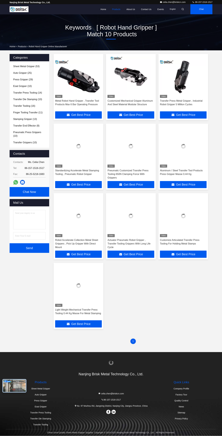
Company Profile (181, 389)
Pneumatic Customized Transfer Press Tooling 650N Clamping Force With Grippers (127, 174)
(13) (25, 119)
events (159, 9)
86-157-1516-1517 (202, 2)
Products (115, 9)
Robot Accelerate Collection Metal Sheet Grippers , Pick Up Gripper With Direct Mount (76, 244)
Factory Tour (181, 395)
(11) (28, 112)
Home (102, 9)
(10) (22, 86)
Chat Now (29, 191)
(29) (23, 79)
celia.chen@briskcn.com (173, 2)
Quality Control (181, 401)
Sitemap (181, 413)
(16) (24, 106)
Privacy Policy (181, 419)
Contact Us (145, 9)
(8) (26, 125)
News (181, 407)
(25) (22, 73)
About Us (129, 9)
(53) (26, 66)
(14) (27, 92)
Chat (201, 9)
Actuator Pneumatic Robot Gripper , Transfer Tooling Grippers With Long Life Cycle (128, 244)
